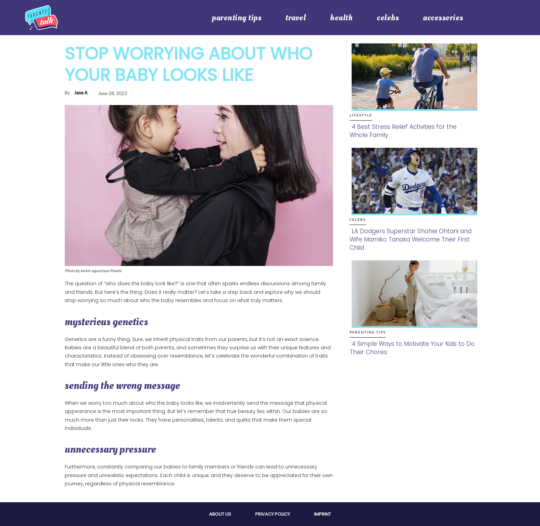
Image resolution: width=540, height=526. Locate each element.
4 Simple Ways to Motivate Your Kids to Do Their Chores (412, 348)
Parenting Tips (368, 332)
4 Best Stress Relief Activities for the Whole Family (403, 131)
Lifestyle (361, 115)
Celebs (358, 219)
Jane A (80, 92)
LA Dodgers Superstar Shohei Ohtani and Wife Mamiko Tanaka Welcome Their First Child (410, 239)
